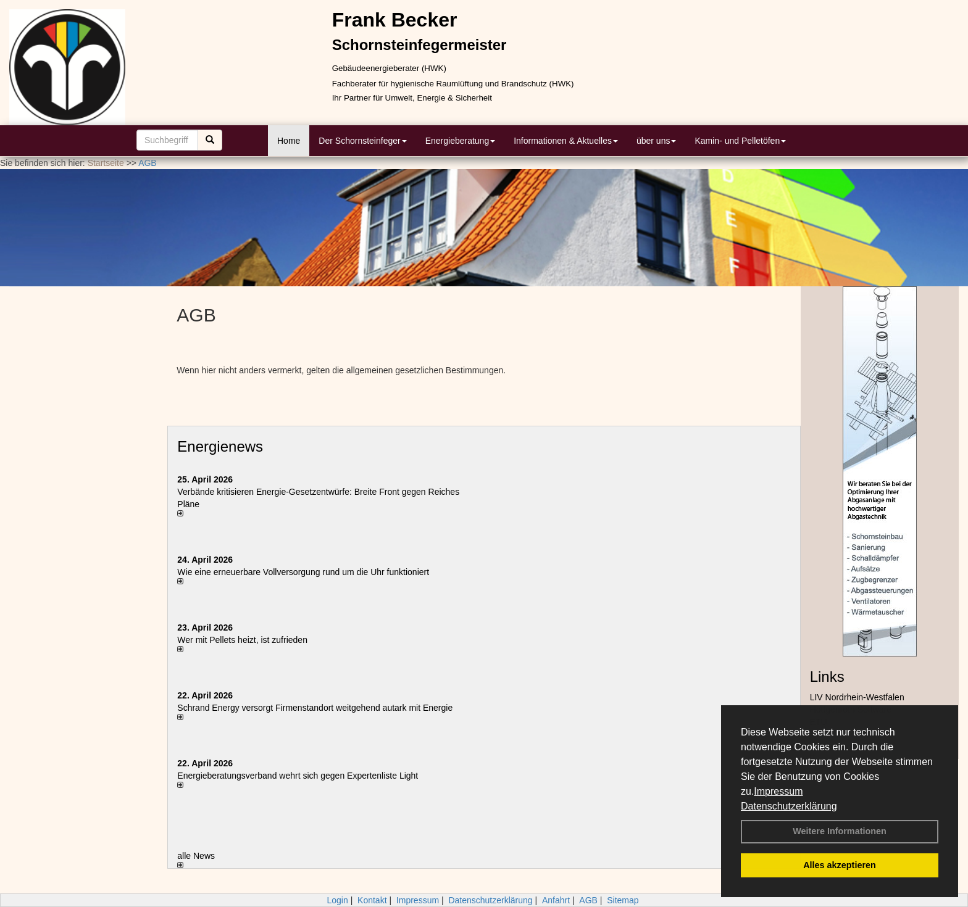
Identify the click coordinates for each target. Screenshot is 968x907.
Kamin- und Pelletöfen (740, 141)
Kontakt (371, 900)
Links (827, 676)
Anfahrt (556, 900)
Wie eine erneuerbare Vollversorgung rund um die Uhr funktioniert (303, 572)
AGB (588, 900)
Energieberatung (460, 141)
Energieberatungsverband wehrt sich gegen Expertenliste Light (297, 776)
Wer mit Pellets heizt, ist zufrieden (242, 640)
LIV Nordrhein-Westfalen (857, 697)
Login (337, 900)
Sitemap (622, 900)
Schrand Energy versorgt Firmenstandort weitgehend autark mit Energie (315, 708)
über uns (656, 141)
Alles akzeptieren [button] (839, 865)
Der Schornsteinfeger (362, 141)
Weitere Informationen (840, 831)
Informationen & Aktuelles (566, 141)
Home (288, 141)
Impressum (778, 791)
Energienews (220, 446)
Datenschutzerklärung (789, 806)
